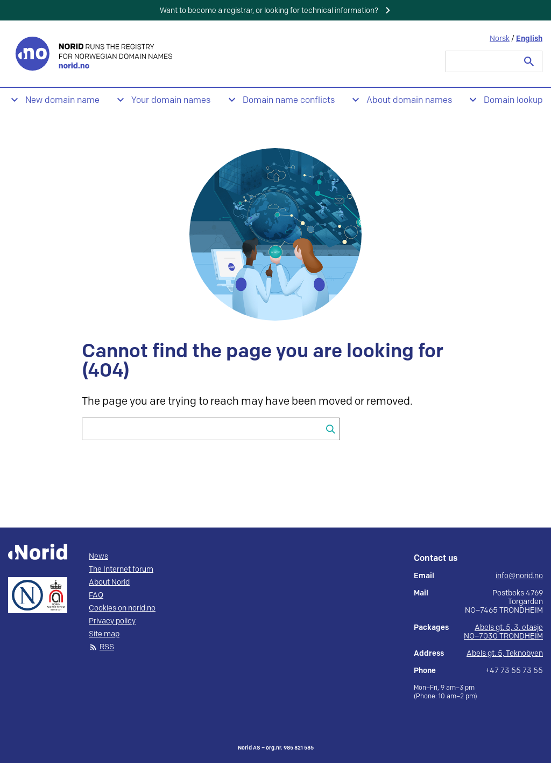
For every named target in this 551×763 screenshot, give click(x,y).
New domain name (62, 100)
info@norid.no (519, 576)
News (98, 556)
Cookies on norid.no (122, 608)
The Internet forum (121, 569)
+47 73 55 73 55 (514, 671)
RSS (107, 647)
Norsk (500, 38)
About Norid (109, 582)
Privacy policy (112, 621)
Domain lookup (513, 100)
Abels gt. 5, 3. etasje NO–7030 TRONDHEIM (503, 632)
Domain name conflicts (289, 100)
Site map (104, 634)
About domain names (409, 100)
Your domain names (170, 100)
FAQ (96, 595)
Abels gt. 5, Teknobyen (505, 653)
